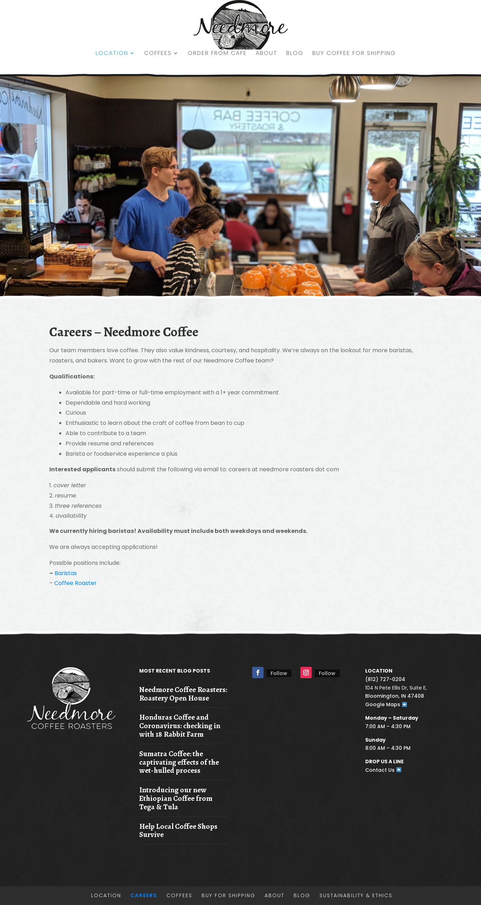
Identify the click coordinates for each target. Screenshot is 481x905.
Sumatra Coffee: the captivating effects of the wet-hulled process (179, 762)
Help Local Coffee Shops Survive (178, 830)
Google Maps (386, 704)
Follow (279, 673)
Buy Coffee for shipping (354, 54)
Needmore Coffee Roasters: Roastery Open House (183, 693)
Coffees (158, 54)
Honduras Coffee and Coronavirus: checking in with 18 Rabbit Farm (179, 725)
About (266, 54)
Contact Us (383, 770)
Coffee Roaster (75, 583)
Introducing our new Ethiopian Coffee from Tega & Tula (176, 798)
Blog (295, 54)
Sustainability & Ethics (355, 895)
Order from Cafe (217, 54)
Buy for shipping (228, 895)
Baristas (66, 573)
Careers (143, 895)
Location (112, 54)
